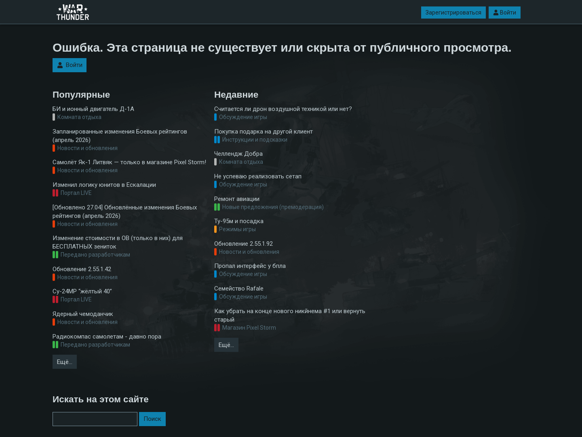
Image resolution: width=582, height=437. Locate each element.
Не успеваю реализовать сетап (258, 176)
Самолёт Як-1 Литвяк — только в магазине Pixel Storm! (129, 162)
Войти (504, 12)
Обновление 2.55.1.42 (82, 269)
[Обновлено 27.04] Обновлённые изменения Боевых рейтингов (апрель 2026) (125, 212)
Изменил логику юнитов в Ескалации (104, 184)
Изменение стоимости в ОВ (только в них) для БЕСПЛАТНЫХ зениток (118, 242)
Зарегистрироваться (453, 12)
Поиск (152, 418)
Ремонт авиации (236, 199)
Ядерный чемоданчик (83, 314)
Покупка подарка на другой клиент (263, 131)
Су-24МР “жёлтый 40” (82, 291)
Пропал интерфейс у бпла (250, 266)
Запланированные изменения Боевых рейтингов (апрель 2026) (120, 136)
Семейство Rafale (239, 288)
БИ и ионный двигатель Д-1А (93, 109)
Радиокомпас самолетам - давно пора (107, 336)
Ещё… (64, 362)
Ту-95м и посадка (239, 221)
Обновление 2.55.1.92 (243, 243)
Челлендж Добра (238, 153)
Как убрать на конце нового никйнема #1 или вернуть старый (289, 315)
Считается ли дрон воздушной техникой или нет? (283, 109)
